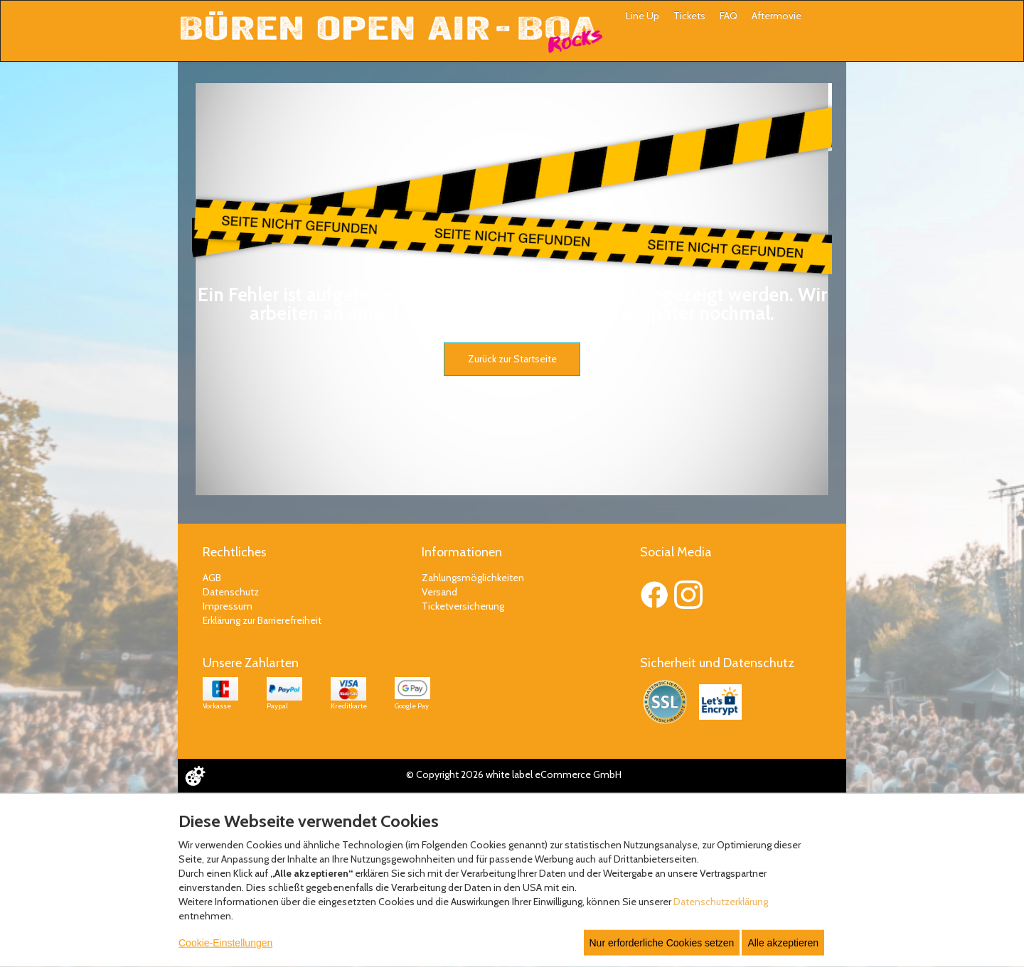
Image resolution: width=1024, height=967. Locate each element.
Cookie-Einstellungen (225, 943)
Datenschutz (231, 591)
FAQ (728, 15)
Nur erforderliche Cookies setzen (662, 943)
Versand (439, 591)
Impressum (227, 606)
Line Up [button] (642, 15)
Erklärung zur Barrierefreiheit (262, 620)
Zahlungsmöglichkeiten (473, 577)
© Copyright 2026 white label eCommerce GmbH (514, 774)
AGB (212, 577)
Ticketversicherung (463, 606)
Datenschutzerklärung (720, 901)
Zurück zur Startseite (512, 358)
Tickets (689, 15)
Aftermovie (776, 15)
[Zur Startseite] (391, 32)
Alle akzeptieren (782, 943)
